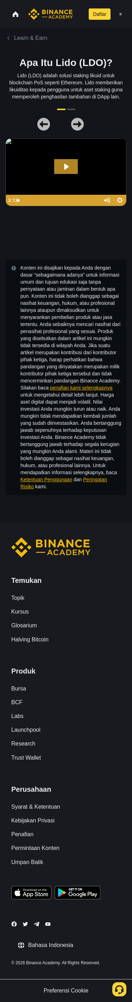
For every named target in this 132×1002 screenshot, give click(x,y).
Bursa (18, 689)
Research (23, 744)
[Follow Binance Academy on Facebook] (14, 924)
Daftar (99, 14)
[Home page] (50, 14)
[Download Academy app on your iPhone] (31, 893)
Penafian (22, 834)
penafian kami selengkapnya (81, 388)
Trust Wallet (26, 758)
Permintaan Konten (35, 848)
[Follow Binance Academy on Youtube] (48, 924)
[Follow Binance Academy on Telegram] (36, 924)
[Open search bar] (78, 14)
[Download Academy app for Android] (77, 893)
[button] (120, 14)
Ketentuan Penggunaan (46, 479)
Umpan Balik (27, 862)
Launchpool (25, 730)
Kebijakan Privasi (33, 820)
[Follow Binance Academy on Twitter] (25, 924)
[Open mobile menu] (120, 14)
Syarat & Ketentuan (35, 807)
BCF (17, 702)
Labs (17, 716)
